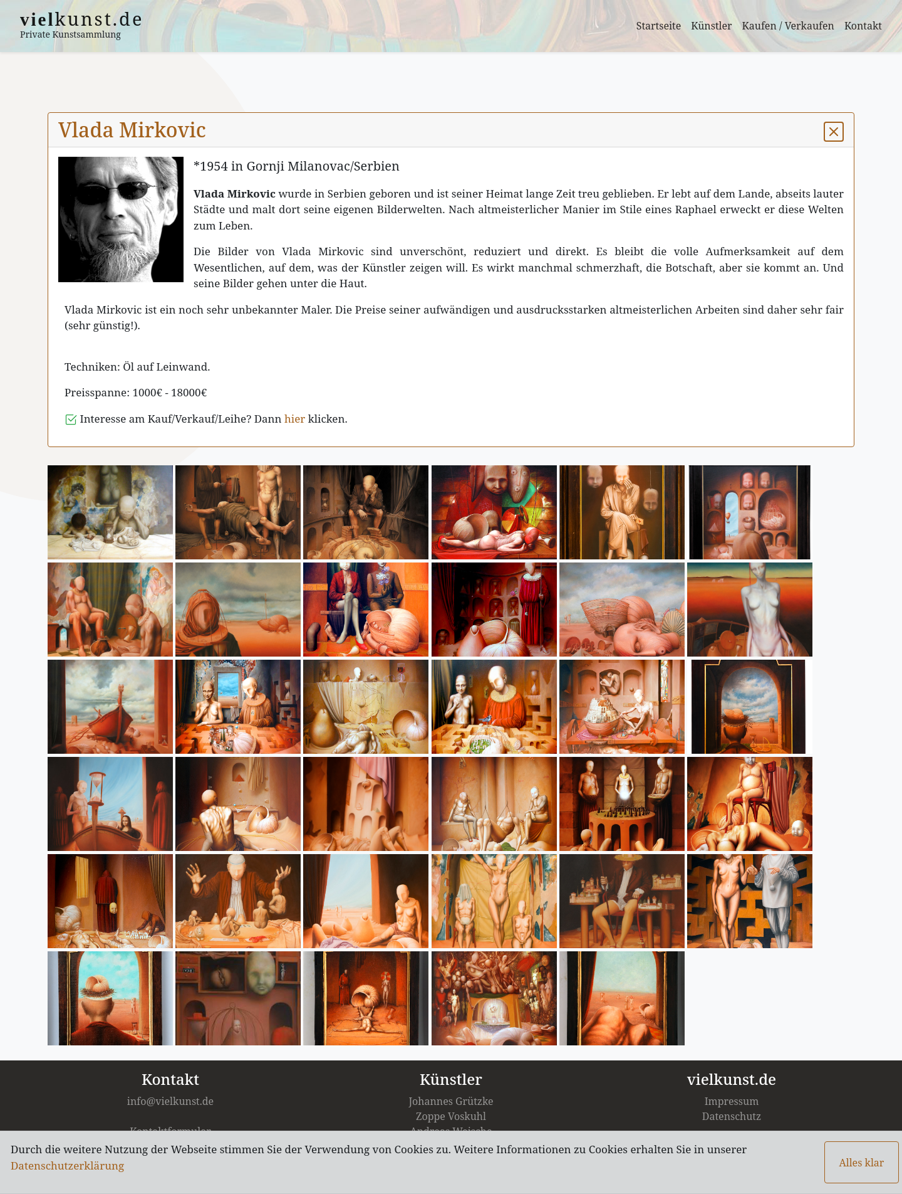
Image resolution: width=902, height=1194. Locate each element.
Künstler (711, 26)
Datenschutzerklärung (67, 1165)
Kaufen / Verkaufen (788, 26)
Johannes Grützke (450, 1101)
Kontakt (863, 26)
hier (294, 418)
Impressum (732, 1101)
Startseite (659, 26)
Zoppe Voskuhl (451, 1116)
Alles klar (861, 1163)
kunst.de (81, 18)
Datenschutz (731, 1116)
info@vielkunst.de (170, 1101)
